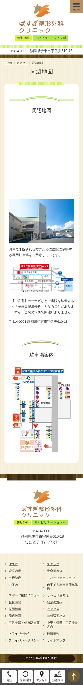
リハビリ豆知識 (58, 595)
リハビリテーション (61, 578)
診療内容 (15, 571)
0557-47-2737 (43, 542)
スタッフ (53, 564)
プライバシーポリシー (24, 640)
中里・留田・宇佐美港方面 (62, 624)
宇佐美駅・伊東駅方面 (24, 622)
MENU (76, 9)
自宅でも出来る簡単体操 (62, 586)
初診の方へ (54, 602)
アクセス (53, 609)
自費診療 (15, 578)
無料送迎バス (56, 616)
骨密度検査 (54, 571)
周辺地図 (15, 616)
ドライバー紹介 (19, 633)
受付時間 (15, 602)
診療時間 (25, 680)
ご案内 (13, 584)
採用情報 (15, 609)
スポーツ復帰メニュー (24, 595)
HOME (13, 564)
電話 (9, 680)
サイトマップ (56, 640)
